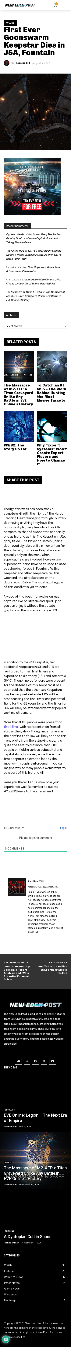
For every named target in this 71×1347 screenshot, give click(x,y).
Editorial (9, 1231)
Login (63, 827)
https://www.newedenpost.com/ (43, 887)
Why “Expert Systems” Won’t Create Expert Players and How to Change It (52, 455)
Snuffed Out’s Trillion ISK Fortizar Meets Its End (52, 970)
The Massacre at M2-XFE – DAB (24, 292)
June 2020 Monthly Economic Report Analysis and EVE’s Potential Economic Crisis (17, 973)
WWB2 (10, 23)
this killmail (11, 727)
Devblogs (10, 1110)
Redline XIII (23, 63)
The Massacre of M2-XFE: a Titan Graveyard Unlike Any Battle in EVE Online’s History (35, 296)
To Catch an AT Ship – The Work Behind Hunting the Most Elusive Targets (51, 393)
